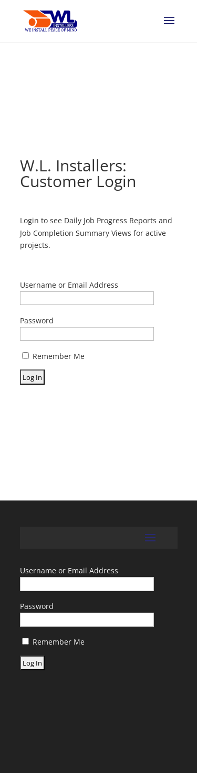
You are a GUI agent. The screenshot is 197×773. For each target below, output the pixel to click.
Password (37, 320)
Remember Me (53, 356)
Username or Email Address (69, 285)
